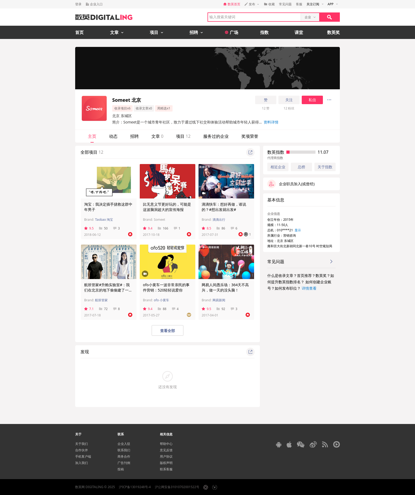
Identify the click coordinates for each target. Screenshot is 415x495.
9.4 (147, 228)
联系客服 (166, 469)
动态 (113, 136)
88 (162, 309)
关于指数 (325, 166)
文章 (157, 136)
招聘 (134, 136)
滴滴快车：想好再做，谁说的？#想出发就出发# (224, 207)
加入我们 (81, 463)
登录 (78, 4)
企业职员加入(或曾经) (290, 184)
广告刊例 (124, 463)
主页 (92, 136)
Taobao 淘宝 (104, 219)
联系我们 (124, 450)
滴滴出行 (219, 219)
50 (103, 228)
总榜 (301, 166)
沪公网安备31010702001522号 (177, 487)
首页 (79, 32)
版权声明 (166, 463)
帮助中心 (166, 443)
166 (163, 228)
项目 (183, 136)
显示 (298, 230)
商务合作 (124, 456)
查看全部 (167, 330)
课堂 (299, 32)
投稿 (121, 469)
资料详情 (271, 122)
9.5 (89, 228)
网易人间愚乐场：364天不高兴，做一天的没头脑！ (225, 287)
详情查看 (309, 288)
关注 (289, 100)
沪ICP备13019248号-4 (135, 487)
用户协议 (166, 456)
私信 (312, 100)
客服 (299, 4)
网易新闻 (219, 300)
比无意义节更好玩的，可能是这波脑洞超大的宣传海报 (167, 207)
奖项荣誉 (249, 136)
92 (220, 309)
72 (103, 309)
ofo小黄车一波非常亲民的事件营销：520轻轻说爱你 (166, 287)
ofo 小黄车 (161, 300)
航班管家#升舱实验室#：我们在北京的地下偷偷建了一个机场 (108, 290)
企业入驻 (124, 443)
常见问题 (285, 4)
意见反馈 (166, 450)
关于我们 (81, 443)
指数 (264, 32)
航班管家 (101, 300)
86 (220, 228)
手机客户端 (83, 456)
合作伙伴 (81, 450)
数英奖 (333, 32)
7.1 (89, 309)
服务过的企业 (216, 136)
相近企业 (277, 167)
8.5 (206, 228)
